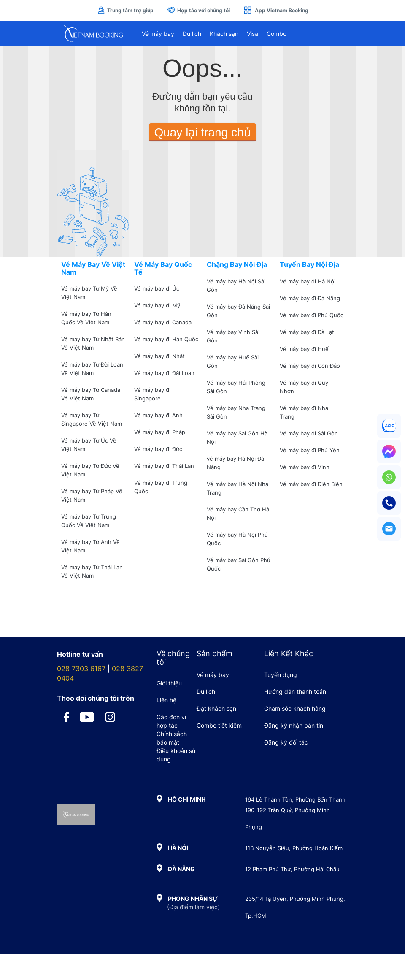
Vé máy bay (158, 33)
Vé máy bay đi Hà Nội (307, 281)
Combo (276, 33)
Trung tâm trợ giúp (125, 10)
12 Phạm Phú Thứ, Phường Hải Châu (292, 869)
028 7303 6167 (81, 668)
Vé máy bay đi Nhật (159, 356)
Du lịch (192, 33)
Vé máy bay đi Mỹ (157, 305)
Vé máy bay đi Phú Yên (310, 450)
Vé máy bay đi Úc (156, 288)
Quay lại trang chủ (202, 132)
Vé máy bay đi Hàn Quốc (166, 339)
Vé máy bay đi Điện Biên (311, 484)
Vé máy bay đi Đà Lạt (307, 332)
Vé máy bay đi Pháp (159, 432)
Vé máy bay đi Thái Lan (164, 465)
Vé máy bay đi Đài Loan (164, 373)
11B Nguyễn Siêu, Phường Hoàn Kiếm (294, 848)
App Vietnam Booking (275, 10)
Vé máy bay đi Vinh (304, 467)
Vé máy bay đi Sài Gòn (309, 433)
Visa (252, 33)
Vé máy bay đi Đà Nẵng (310, 298)
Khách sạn (224, 33)
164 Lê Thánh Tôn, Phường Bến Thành (295, 799)
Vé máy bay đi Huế (304, 348)
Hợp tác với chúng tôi (198, 10)
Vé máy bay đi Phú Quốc (311, 315)
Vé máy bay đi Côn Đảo (310, 365)
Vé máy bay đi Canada (163, 322)
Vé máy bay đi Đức (158, 449)
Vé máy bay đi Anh (158, 415)
